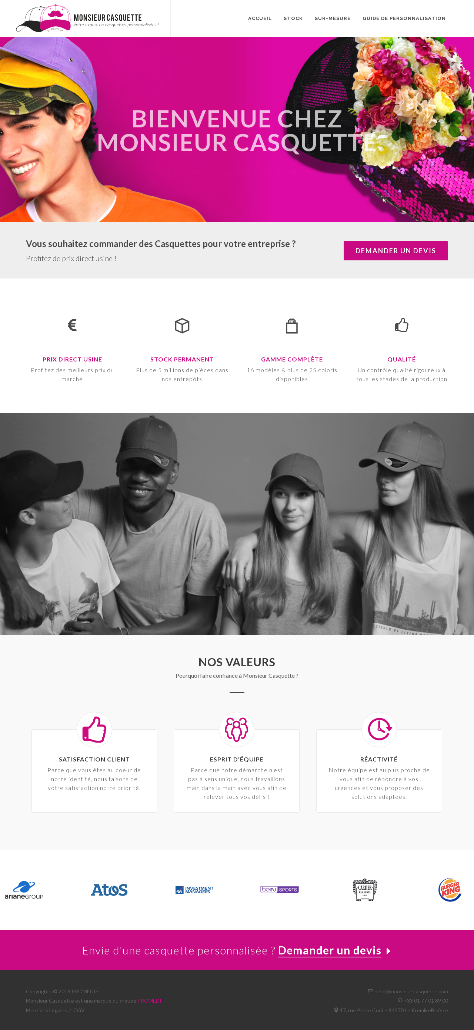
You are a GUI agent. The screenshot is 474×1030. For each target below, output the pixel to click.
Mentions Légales (46, 1010)
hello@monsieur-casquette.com (411, 991)
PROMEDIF (84, 991)
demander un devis (396, 251)
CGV (79, 1010)
